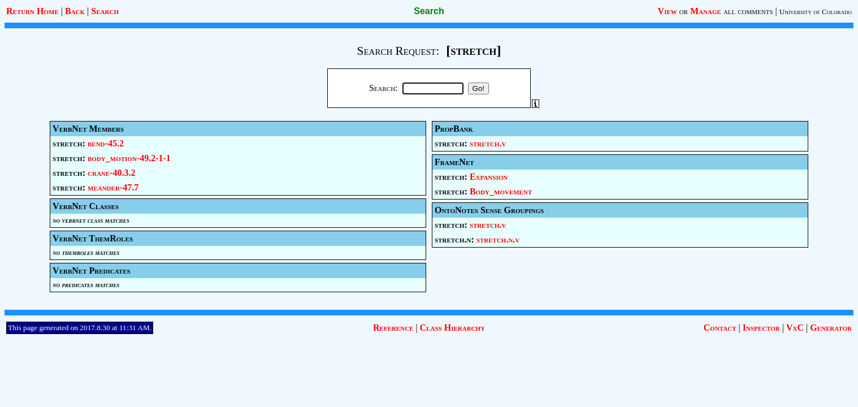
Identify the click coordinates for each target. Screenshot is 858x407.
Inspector (761, 327)
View (667, 11)
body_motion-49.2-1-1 (129, 158)
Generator (831, 327)
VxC (795, 327)
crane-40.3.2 (111, 172)
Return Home (32, 11)
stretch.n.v (497, 239)
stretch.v (488, 143)
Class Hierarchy (452, 327)
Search (105, 11)
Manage (705, 11)
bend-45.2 (106, 143)
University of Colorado (815, 11)
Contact (720, 327)
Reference (393, 327)
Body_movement (501, 191)
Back (75, 11)
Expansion (489, 176)
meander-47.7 (113, 187)
